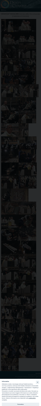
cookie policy (32, 398)
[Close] (37, 382)
